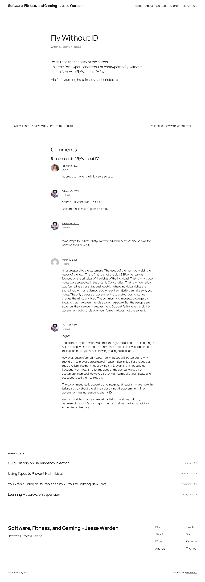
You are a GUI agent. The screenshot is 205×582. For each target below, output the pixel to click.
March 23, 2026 (189, 473)
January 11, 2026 (189, 483)
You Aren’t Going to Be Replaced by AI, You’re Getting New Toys (57, 484)
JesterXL (66, 46)
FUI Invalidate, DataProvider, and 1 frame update (43, 126)
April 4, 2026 (190, 462)
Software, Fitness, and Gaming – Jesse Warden (45, 5)
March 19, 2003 (69, 259)
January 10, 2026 (188, 494)
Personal (77, 46)
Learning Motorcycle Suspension (34, 494)
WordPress (191, 572)
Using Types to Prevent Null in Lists (35, 473)
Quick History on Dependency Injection (39, 463)
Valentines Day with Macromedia (171, 126)
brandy (65, 169)
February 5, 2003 (70, 165)
